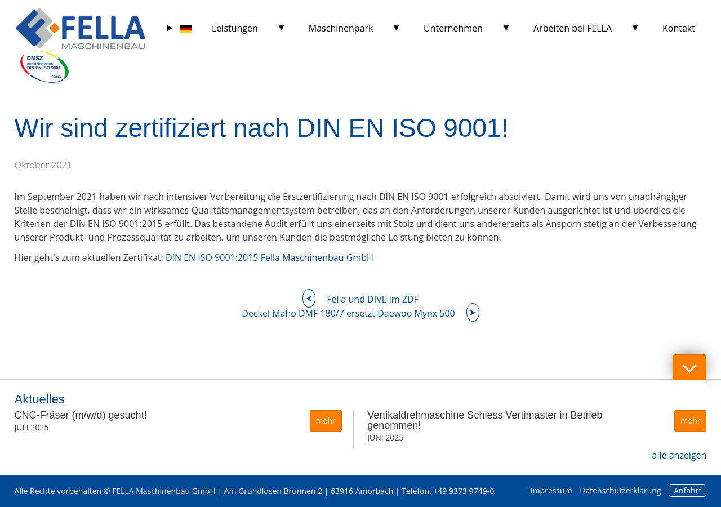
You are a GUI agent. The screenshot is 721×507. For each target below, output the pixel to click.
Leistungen (235, 28)
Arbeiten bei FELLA (572, 28)
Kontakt (678, 28)
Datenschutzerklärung (620, 490)
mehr (326, 420)
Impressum (551, 490)
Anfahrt (687, 490)
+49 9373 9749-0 (463, 491)
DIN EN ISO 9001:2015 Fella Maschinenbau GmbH (269, 257)
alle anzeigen (679, 455)
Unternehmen (453, 28)
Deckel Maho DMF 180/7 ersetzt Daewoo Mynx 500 (348, 313)
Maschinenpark (341, 28)
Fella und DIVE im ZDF (373, 299)
